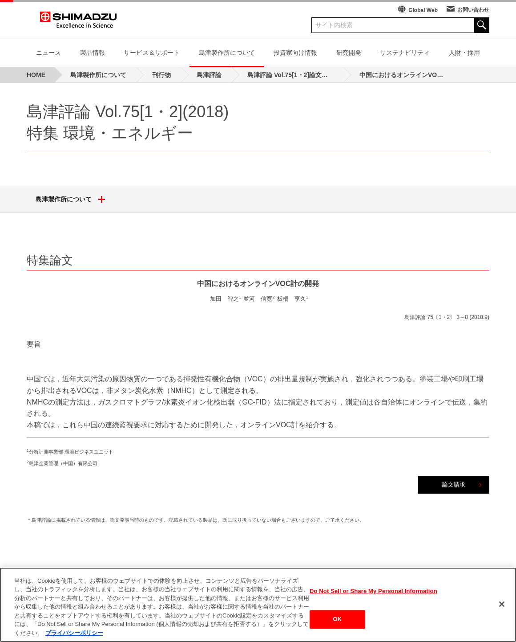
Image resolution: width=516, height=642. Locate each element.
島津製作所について (227, 52)
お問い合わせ (473, 10)
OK (337, 623)
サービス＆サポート (152, 52)
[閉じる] (502, 608)
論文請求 (453, 484)
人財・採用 (464, 52)
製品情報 (92, 52)
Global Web (423, 10)
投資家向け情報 (295, 52)
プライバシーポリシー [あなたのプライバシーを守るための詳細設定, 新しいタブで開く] (74, 637)
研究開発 (348, 52)
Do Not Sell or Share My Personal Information (373, 595)
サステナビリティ (405, 52)
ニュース (48, 52)
